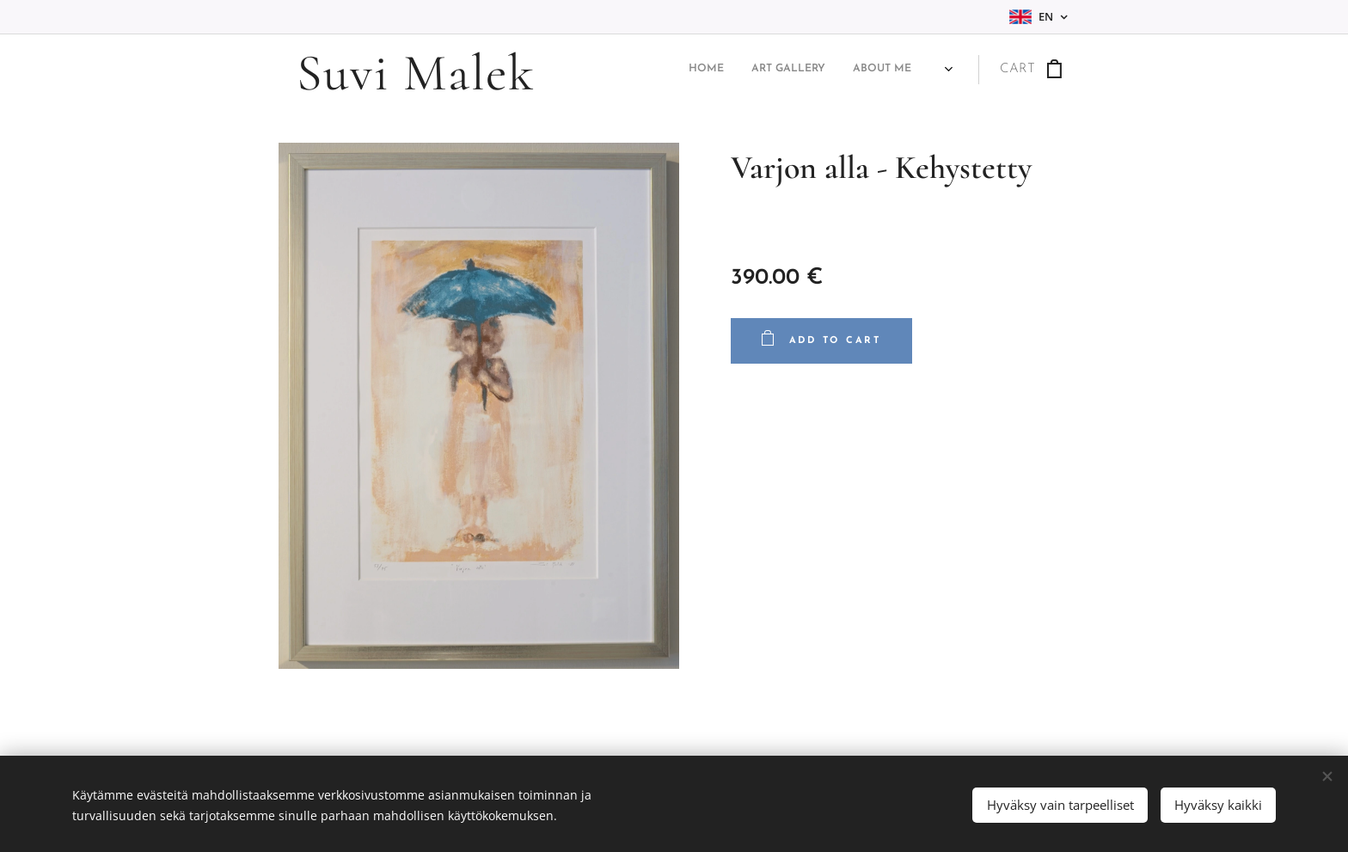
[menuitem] (833, 69)
